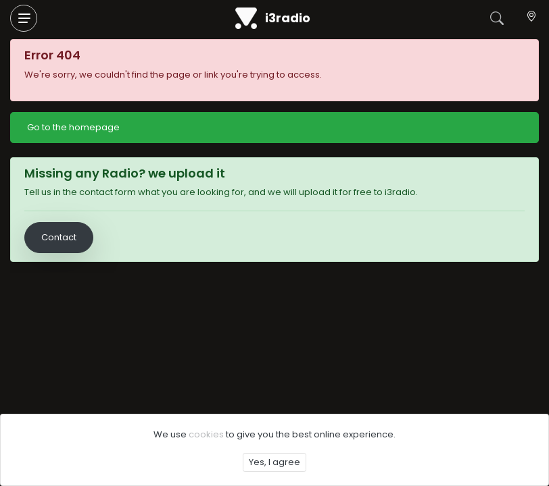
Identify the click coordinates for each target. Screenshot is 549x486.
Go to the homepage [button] (73, 127)
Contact (58, 237)
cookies (206, 434)
